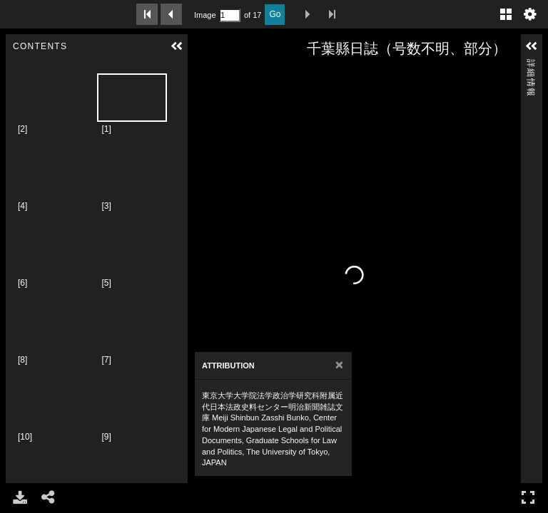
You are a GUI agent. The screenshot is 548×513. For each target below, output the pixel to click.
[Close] (339, 365)
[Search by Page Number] (229, 15)
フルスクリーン (528, 497)
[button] (177, 46)
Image (204, 15)
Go (274, 14)
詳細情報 (531, 65)
